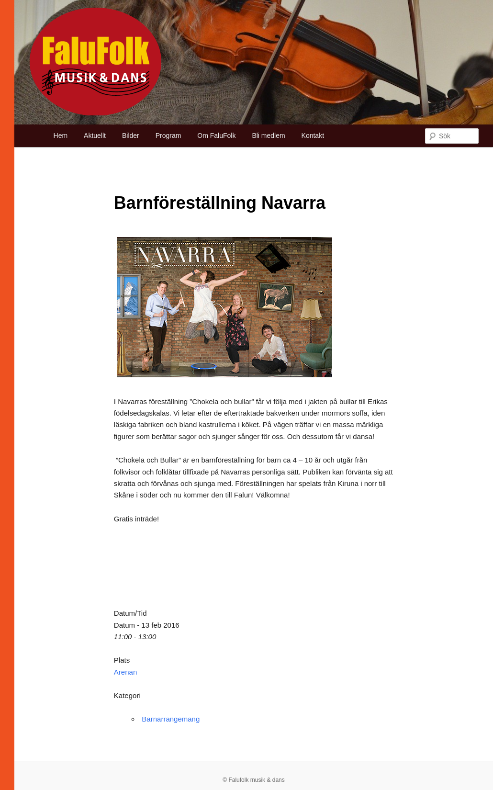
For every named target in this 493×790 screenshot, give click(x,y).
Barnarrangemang (171, 719)
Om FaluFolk (216, 135)
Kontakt (313, 135)
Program (168, 135)
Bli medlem (268, 135)
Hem (61, 135)
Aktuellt (95, 135)
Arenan (125, 672)
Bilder (130, 135)
